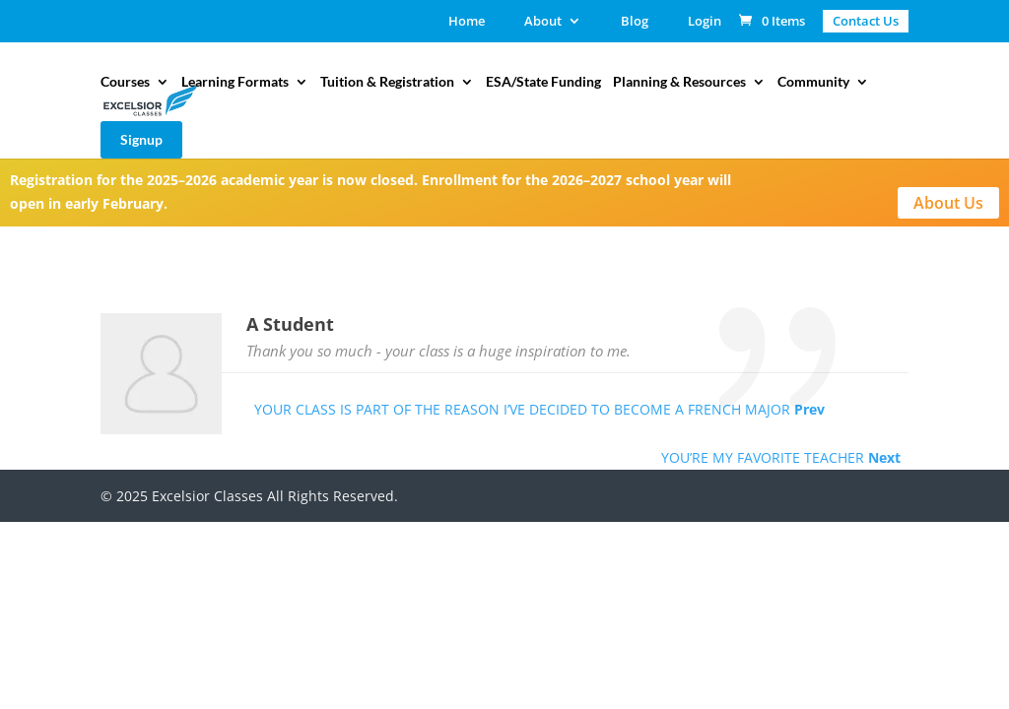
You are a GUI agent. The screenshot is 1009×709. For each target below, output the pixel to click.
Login (704, 22)
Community (813, 82)
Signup (141, 139)
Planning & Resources (679, 82)
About (543, 22)
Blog (634, 22)
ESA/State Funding (543, 82)
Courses (125, 82)
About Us (948, 203)
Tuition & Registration (387, 82)
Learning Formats (235, 82)
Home (466, 22)
